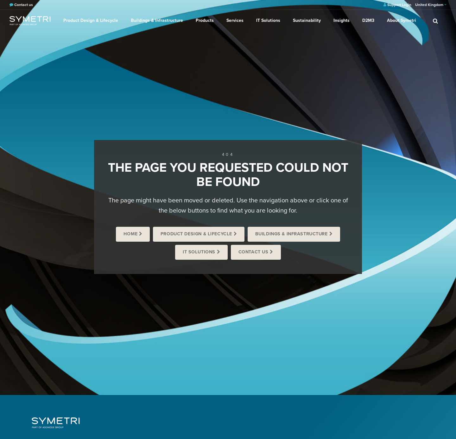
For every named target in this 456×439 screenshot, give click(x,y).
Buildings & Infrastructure (157, 20)
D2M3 (368, 20)
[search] (435, 21)
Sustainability (307, 20)
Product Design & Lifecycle (90, 20)
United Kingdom (430, 5)
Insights (341, 20)
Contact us (253, 252)
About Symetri (401, 20)
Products (205, 20)
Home (130, 234)
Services (235, 20)
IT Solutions (268, 20)
